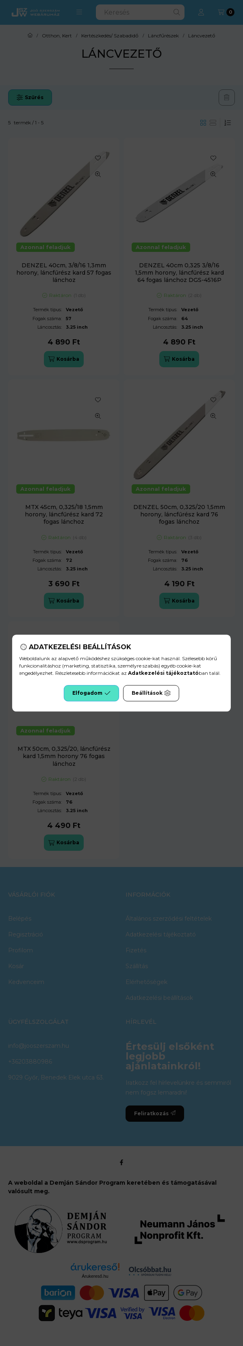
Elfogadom (91, 693)
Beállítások (151, 693)
